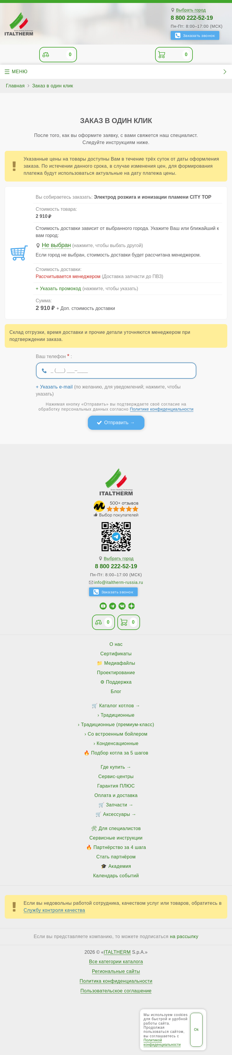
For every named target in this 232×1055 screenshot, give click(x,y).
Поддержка (119, 682)
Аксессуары (116, 814)
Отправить (116, 422)
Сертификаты (116, 653)
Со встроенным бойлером (117, 733)
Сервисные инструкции (115, 837)
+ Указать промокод (58, 288)
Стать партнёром (116, 856)
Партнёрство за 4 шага (119, 847)
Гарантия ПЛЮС (116, 785)
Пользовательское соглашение (116, 991)
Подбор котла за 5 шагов (119, 752)
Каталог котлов (116, 705)
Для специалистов (120, 828)
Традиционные (117, 715)
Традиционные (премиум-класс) (117, 724)
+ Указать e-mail (54, 387)
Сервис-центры (116, 776)
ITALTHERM (117, 952)
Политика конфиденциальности (116, 981)
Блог (116, 691)
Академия (119, 866)
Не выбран (56, 245)
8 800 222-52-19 (192, 17)
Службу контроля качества (54, 910)
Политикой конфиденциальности (162, 1042)
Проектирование (116, 672)
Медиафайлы (119, 663)
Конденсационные (118, 743)
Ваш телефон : (54, 356)
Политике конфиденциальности (162, 409)
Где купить (113, 767)
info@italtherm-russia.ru (118, 582)
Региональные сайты (116, 971)
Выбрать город (191, 10)
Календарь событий (116, 875)
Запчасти (116, 804)
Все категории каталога (116, 961)
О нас (116, 644)
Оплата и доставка (116, 795)
